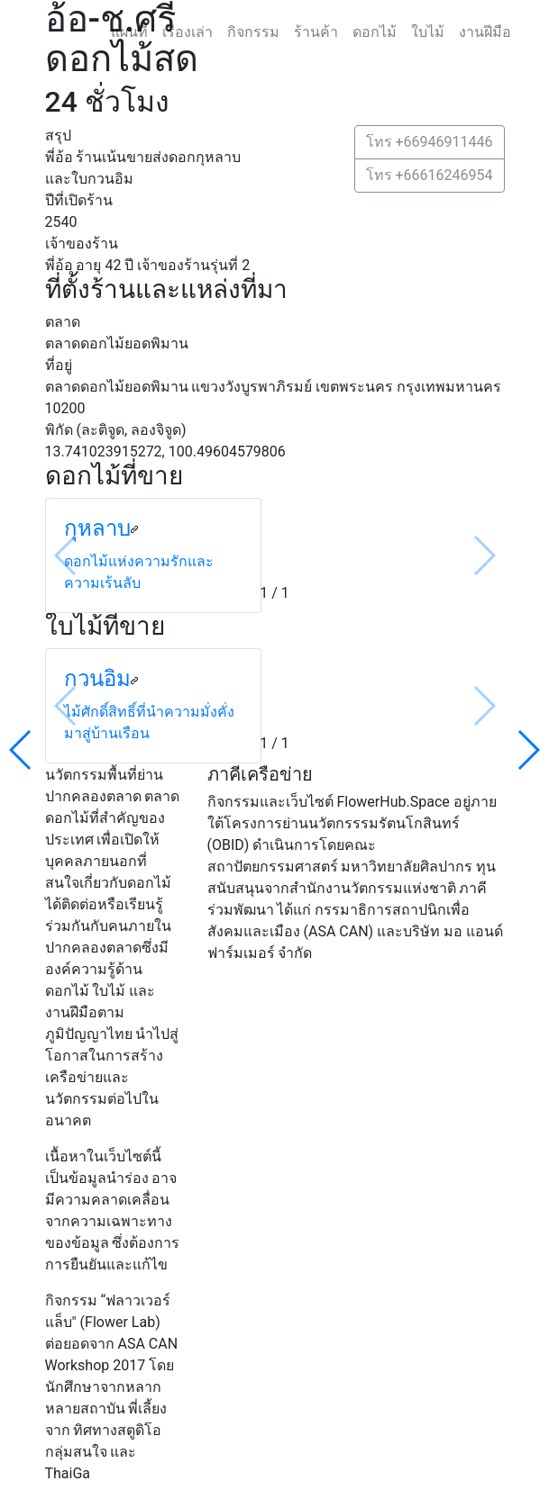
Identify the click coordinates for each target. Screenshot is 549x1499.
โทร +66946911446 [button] (429, 141)
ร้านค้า (316, 32)
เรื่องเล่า (187, 32)
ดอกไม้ (374, 32)
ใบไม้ (427, 32)
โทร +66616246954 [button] (429, 175)
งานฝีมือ (485, 32)
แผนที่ (129, 32)
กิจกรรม (253, 32)
